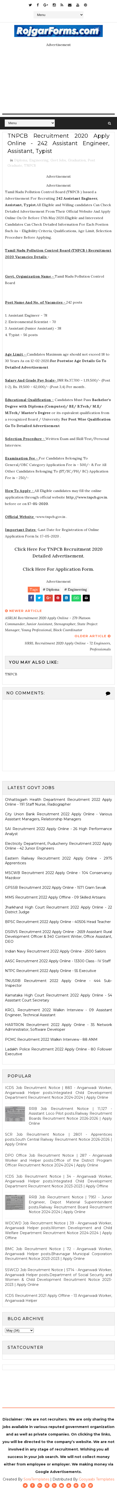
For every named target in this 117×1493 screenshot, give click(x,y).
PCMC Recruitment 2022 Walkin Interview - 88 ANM (51, 1039)
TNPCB (30, 165)
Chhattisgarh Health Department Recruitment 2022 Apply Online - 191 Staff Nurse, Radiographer (58, 802)
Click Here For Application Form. (58, 569)
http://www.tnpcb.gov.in (86, 497)
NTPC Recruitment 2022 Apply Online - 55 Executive (50, 971)
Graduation (77, 160)
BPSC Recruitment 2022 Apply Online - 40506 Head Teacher (58, 922)
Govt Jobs (58, 160)
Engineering (38, 160)
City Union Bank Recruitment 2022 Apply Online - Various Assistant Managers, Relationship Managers (58, 816)
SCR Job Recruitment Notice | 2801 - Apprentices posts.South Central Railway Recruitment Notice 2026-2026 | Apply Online (58, 1139)
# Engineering (75, 589)
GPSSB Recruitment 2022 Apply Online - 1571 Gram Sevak (55, 887)
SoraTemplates (36, 1479)
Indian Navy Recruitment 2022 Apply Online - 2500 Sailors (55, 951)
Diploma (20, 160)
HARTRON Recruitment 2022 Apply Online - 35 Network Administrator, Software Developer (58, 1027)
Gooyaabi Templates (96, 1479)
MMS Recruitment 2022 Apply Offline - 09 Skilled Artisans (55, 897)
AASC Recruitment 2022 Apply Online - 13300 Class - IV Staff (57, 961)
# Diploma (51, 589)
